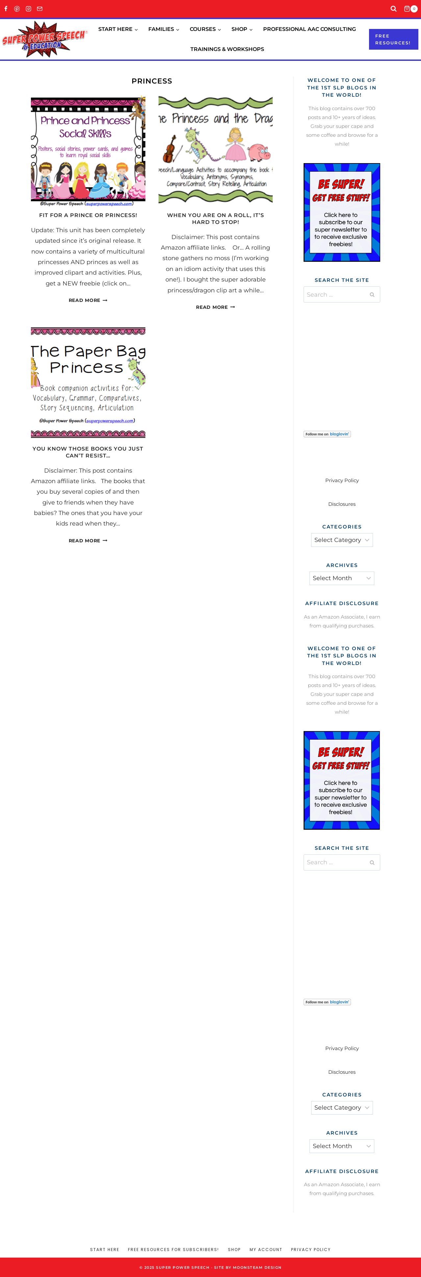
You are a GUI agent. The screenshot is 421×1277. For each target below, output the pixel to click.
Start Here (104, 1249)
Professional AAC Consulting (309, 29)
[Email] (40, 9)
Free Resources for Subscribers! (173, 1249)
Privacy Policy (342, 480)
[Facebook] (6, 9)
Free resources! (393, 39)
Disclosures (342, 504)
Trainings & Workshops (227, 49)
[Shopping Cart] (412, 9)
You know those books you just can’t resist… (88, 452)
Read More (88, 300)
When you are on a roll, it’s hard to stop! (215, 218)
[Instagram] (28, 9)
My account (266, 1249)
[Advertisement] (353, 358)
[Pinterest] (17, 9)
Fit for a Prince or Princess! (88, 215)
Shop (234, 1249)
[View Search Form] (393, 9)
